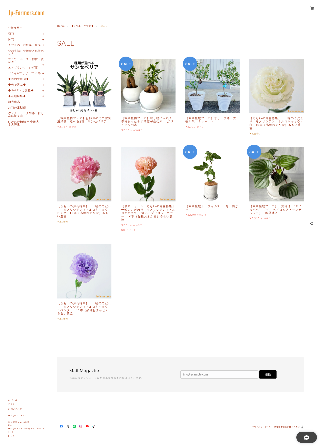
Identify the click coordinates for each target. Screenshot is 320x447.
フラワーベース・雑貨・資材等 (26, 60)
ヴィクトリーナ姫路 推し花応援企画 (26, 114)
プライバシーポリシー (262, 427)
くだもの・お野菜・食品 (24, 45)
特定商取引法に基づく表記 (287, 427)
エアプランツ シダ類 (23, 67)
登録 (268, 374)
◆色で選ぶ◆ (17, 84)
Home (61, 26)
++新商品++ (15, 28)
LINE (11, 436)
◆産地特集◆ (17, 96)
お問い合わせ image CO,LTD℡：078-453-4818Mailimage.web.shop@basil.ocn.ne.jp (26, 420)
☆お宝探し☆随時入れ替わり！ (26, 52)
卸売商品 (14, 102)
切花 (11, 33)
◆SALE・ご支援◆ (21, 90)
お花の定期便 (17, 107)
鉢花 (11, 39)
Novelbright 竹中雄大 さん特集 (25, 123)
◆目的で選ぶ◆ (18, 79)
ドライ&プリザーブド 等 (24, 73)
